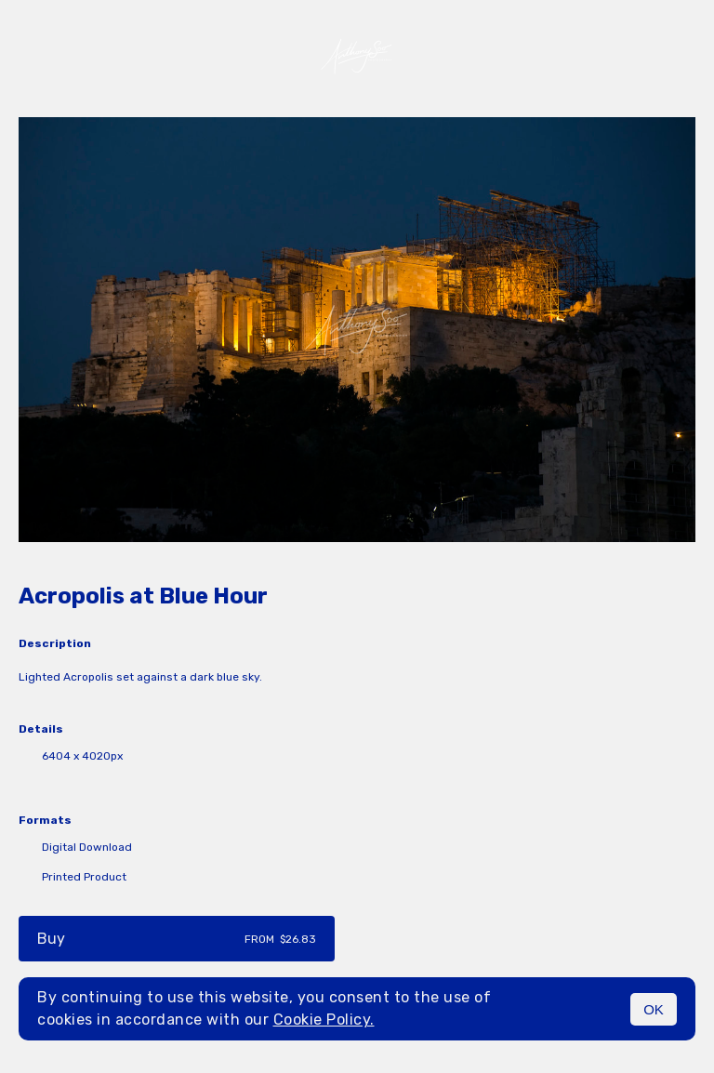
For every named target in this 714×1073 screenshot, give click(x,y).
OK (653, 1009)
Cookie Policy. (324, 1019)
